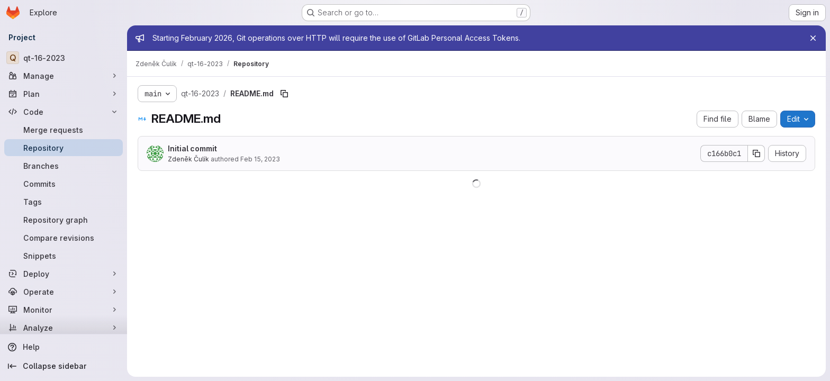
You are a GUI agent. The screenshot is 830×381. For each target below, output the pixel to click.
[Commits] (63, 183)
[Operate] (63, 291)
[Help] (63, 347)
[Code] (63, 111)
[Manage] (63, 75)
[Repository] (63, 147)
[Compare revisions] (63, 237)
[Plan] (63, 93)
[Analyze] (63, 327)
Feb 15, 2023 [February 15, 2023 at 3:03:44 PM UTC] (260, 159)
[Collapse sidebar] (63, 366)
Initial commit (192, 148)
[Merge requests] (63, 129)
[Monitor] (63, 309)
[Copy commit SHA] (756, 153)
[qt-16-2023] (63, 57)
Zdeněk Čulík (188, 159)
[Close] (813, 38)
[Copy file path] (284, 93)
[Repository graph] (63, 219)
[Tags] (63, 201)
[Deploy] (63, 273)
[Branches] (63, 165)
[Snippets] (63, 255)
